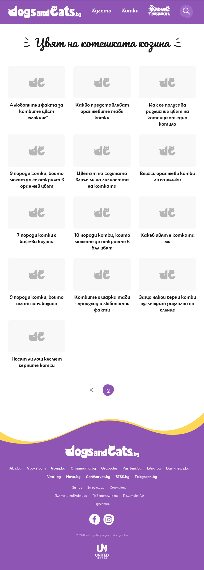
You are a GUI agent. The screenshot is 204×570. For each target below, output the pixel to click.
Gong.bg (58, 467)
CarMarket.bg (98, 476)
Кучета (101, 10)
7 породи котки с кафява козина (36, 237)
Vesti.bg (54, 476)
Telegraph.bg (146, 476)
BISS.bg (122, 476)
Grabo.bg (109, 467)
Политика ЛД (133, 495)
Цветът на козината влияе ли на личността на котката (102, 179)
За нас (77, 487)
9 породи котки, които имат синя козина (36, 299)
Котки (130, 10)
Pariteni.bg (132, 467)
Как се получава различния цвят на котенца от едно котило (167, 114)
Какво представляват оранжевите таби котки (102, 110)
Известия (102, 503)
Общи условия (120, 535)
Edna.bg (154, 467)
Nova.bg (73, 476)
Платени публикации (71, 495)
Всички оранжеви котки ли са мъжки (167, 175)
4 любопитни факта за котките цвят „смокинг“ (36, 110)
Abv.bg (15, 467)
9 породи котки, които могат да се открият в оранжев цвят (37, 179)
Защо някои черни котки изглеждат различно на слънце (167, 303)
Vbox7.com (36, 467)
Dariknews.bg (177, 467)
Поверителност (105, 495)
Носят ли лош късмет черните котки (36, 361)
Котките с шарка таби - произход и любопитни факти (102, 303)
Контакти (118, 487)
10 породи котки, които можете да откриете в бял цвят (102, 241)
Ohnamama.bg (83, 467)
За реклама (95, 487)
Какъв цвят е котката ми (167, 237)
